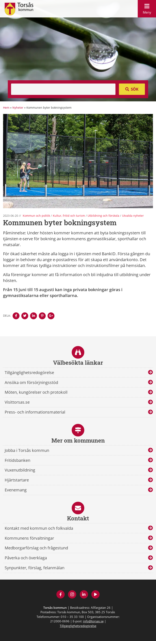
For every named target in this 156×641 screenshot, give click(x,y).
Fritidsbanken (17, 460)
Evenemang (16, 490)
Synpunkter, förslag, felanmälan (34, 567)
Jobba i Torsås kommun (27, 450)
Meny (147, 8)
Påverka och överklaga (26, 558)
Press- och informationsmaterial (35, 412)
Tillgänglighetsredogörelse (29, 372)
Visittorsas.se (17, 402)
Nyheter (17, 107)
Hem (6, 107)
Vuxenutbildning (20, 470)
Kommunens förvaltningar (29, 538)
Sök (135, 89)
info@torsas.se (93, 621)
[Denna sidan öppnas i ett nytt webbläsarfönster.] (16, 315)
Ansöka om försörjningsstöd (31, 382)
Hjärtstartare (17, 480)
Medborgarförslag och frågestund (36, 548)
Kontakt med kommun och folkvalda (39, 528)
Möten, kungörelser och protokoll (36, 392)
